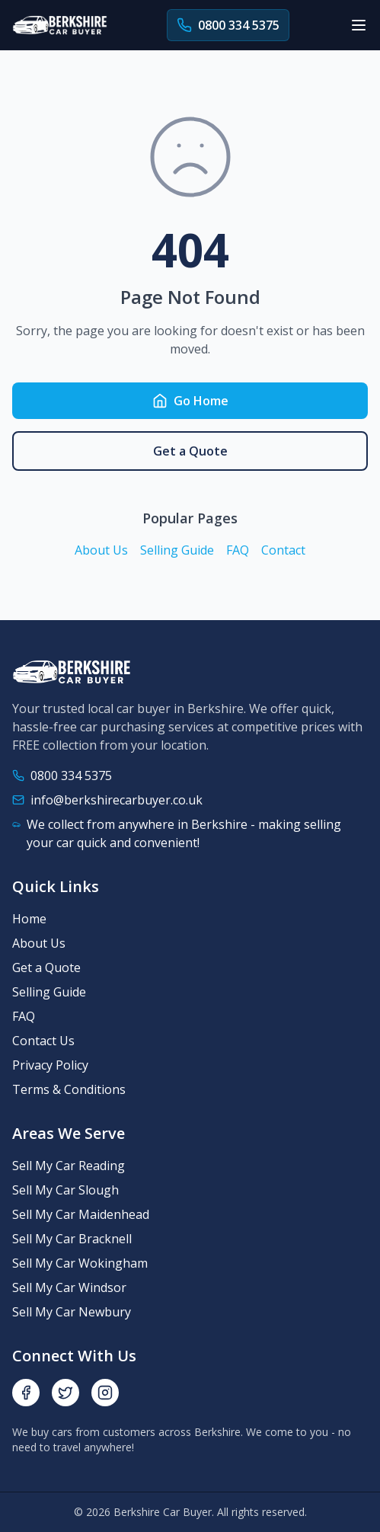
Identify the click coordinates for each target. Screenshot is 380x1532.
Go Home (190, 400)
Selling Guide (177, 550)
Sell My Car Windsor (69, 1287)
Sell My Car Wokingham (80, 1263)
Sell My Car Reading (68, 1165)
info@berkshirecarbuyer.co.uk (116, 800)
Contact (283, 550)
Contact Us (43, 1040)
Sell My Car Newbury (71, 1311)
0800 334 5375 (71, 775)
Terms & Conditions (69, 1089)
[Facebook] (26, 1392)
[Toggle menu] (359, 25)
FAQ (237, 550)
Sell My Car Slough (65, 1190)
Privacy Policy (50, 1065)
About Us (101, 550)
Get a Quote (190, 451)
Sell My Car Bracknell (72, 1238)
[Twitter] (65, 1392)
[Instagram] (105, 1392)
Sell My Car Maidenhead (80, 1214)
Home (29, 918)
